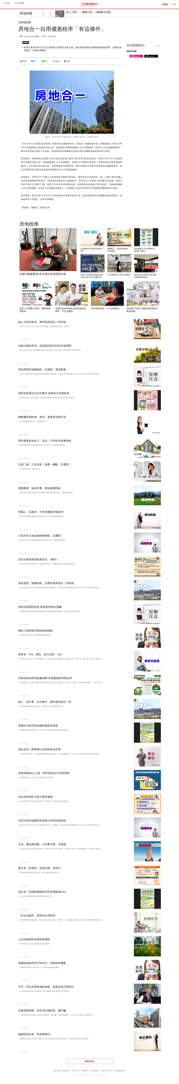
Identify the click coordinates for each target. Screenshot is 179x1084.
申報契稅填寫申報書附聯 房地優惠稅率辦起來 (45, 677)
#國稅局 (34, 207)
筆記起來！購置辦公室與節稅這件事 (39, 749)
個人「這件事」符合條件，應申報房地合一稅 (44, 701)
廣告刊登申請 (106, 1070)
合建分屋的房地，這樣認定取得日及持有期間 (44, 345)
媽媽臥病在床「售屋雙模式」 (35, 1033)
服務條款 (85, 1070)
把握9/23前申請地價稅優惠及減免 (38, 725)
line (44, 63)
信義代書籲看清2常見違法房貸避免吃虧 (42, 273)
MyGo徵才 (75, 1070)
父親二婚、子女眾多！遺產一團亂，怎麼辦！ (44, 464)
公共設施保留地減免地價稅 (34, 938)
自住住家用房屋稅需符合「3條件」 (38, 559)
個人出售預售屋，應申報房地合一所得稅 (42, 321)
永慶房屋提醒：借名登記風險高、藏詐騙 (42, 1010)
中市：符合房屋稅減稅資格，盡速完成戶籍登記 (46, 986)
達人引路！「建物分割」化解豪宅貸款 (88, 12)
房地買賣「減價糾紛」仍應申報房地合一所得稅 (46, 582)
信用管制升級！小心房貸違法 (105, 308)
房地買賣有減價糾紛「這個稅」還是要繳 (42, 369)
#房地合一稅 (45, 207)
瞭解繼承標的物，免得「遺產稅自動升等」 (43, 416)
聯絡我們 (57, 1070)
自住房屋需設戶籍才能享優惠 (35, 796)
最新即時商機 (131, 53)
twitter (56, 63)
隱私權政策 (95, 1070)
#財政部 (25, 207)
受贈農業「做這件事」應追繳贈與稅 (39, 487)
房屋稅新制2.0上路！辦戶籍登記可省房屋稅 (44, 772)
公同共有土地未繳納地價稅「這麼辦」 (40, 535)
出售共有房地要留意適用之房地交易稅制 (42, 820)
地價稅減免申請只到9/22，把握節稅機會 (42, 962)
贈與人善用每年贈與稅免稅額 (35, 630)
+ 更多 (157, 48)
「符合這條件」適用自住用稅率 (36, 915)
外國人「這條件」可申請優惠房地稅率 (40, 511)
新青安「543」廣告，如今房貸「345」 (41, 654)
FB (33, 63)
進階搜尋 (21, 4)
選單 (8, 4)
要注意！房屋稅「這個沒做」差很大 (39, 867)
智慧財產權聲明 (119, 1070)
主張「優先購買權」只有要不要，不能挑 (42, 843)
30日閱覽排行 (136, 47)
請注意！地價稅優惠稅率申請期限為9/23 (42, 891)
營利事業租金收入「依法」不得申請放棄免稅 (44, 440)
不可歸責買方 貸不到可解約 (118, 274)
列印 (66, 63)
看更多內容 (89, 1061)
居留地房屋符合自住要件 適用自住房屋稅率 (43, 392)
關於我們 (66, 1070)
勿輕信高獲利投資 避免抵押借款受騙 (39, 606)
